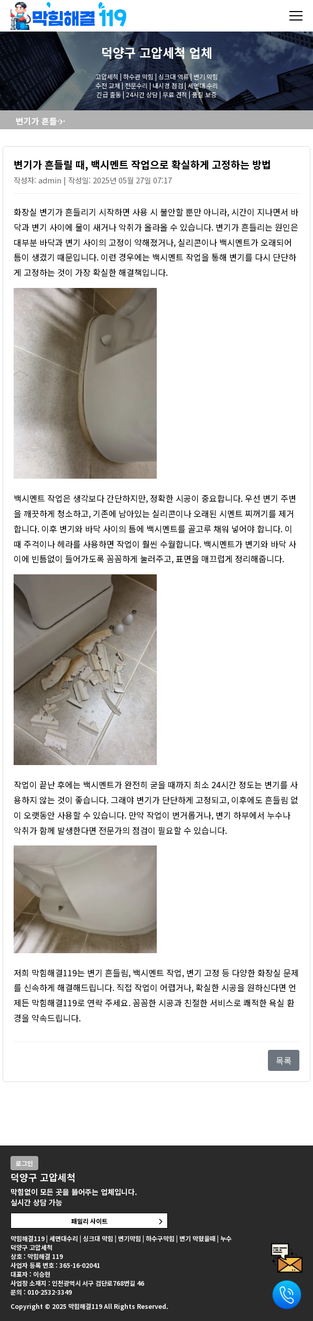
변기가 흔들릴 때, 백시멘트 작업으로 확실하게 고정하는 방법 (43, 121)
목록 (284, 1060)
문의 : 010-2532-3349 (41, 1291)
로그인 (24, 1163)
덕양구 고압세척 (143, 52)
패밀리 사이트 (89, 1220)
